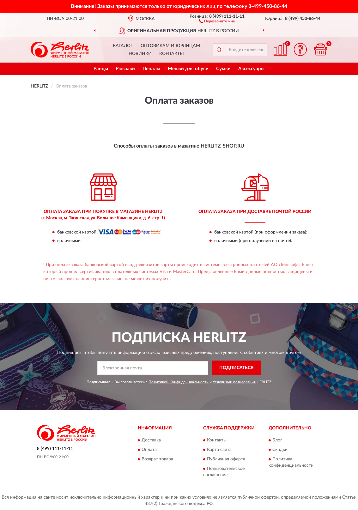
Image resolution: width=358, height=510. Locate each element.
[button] (217, 21)
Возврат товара (157, 459)
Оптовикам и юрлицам (170, 46)
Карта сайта (219, 450)
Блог (277, 440)
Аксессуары (251, 68)
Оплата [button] (149, 450)
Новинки (140, 54)
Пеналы (151, 68)
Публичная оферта (226, 459)
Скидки (280, 450)
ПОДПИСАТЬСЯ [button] (236, 368)
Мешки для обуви (188, 68)
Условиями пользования (234, 382)
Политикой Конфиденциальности (179, 382)
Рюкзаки (125, 68)
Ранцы (101, 68)
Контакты (171, 54)
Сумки (223, 68)
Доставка (151, 440)
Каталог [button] (123, 46)
